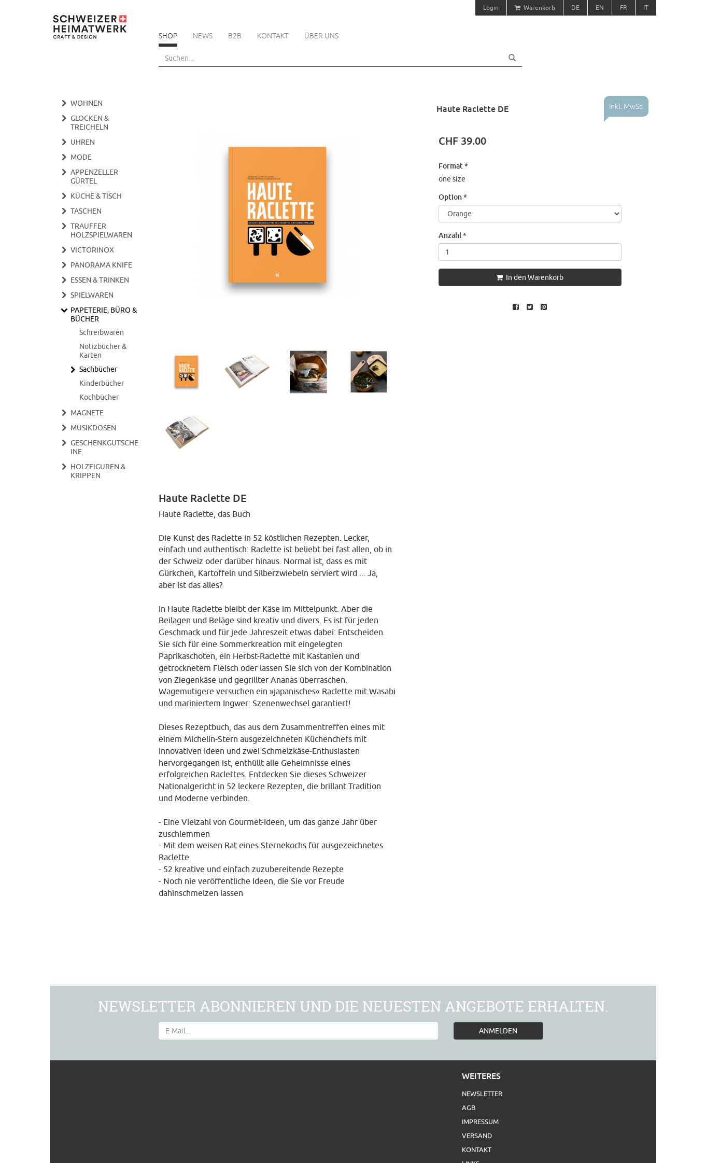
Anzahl (453, 235)
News (203, 36)
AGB (468, 1107)
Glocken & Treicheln (89, 122)
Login (491, 7)
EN (600, 7)
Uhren (82, 142)
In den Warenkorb (529, 277)
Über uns (321, 36)
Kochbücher (99, 397)
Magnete (87, 413)
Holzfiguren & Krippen (97, 471)
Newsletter (482, 1093)
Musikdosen (93, 428)
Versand (477, 1135)
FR (623, 7)
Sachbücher (98, 369)
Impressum (480, 1121)
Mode (81, 157)
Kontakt (273, 36)
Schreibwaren (101, 332)
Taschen (86, 211)
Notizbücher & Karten (102, 350)
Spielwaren (92, 295)
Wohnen (86, 103)
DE (575, 7)
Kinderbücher (101, 383)
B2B (235, 36)
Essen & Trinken (99, 280)
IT (645, 7)
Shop (168, 36)
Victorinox (92, 250)
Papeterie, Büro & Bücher (103, 314)
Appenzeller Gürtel (94, 176)
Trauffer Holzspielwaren (101, 230)
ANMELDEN (498, 1031)
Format (453, 165)
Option (453, 196)
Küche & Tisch (96, 196)
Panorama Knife (101, 265)
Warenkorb (535, 7)
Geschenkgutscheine (104, 447)
